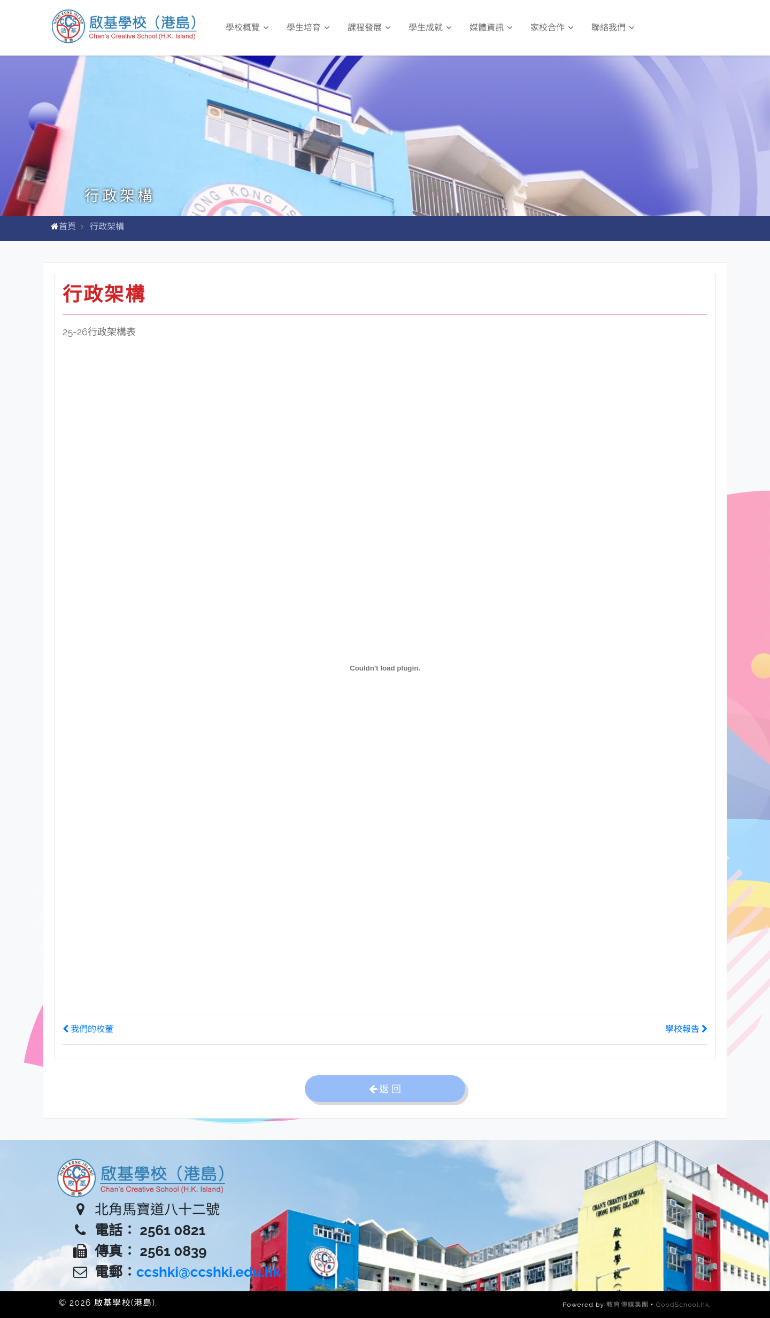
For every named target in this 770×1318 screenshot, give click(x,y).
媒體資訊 (490, 27)
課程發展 (369, 27)
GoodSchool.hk (683, 1304)
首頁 (67, 226)
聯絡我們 (612, 27)
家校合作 (551, 27)
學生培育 (308, 27)
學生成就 (430, 27)
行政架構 (107, 226)
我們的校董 (88, 1029)
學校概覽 (247, 27)
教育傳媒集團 (627, 1304)
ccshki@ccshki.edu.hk (208, 1272)
